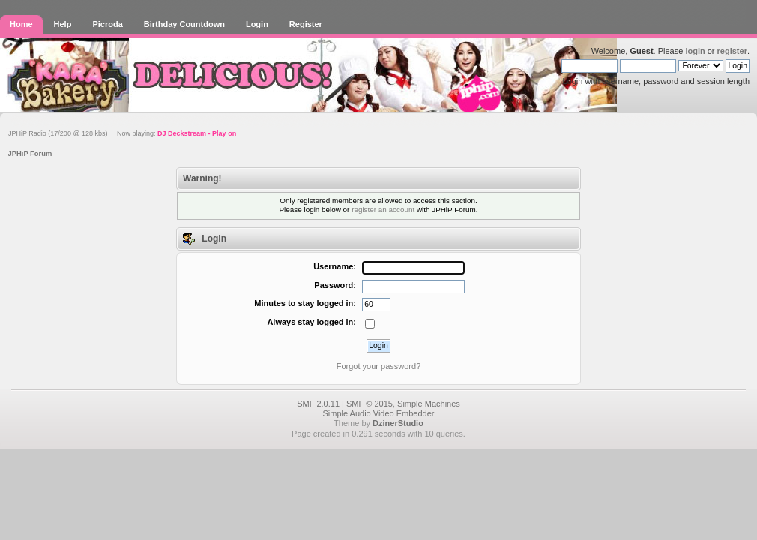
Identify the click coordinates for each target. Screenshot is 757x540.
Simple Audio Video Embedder (378, 413)
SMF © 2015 (369, 403)
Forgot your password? (379, 366)
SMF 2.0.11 (318, 403)
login (695, 51)
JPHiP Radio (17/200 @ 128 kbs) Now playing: (122, 133)
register (732, 51)
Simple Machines (428, 403)
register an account (383, 210)
